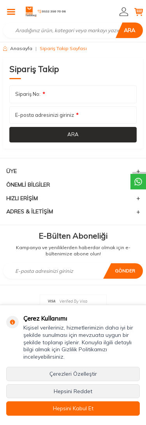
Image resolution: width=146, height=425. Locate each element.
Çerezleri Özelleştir (73, 373)
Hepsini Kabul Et (73, 408)
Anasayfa (17, 48)
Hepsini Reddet (73, 391)
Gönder (125, 271)
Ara (129, 30)
